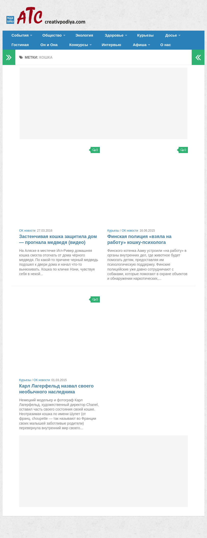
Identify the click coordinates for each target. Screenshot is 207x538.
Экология (76, 37)
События (18, 37)
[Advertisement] (103, 110)
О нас (119, 50)
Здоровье (101, 37)
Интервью (73, 50)
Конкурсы (44, 50)
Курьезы (129, 37)
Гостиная (175, 37)
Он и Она (19, 50)
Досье (150, 37)
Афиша (97, 50)
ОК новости (27, 237)
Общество (47, 37)
